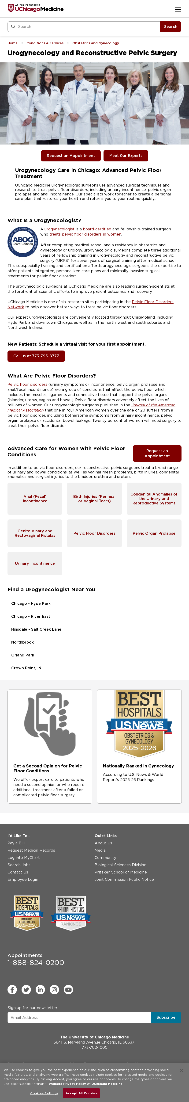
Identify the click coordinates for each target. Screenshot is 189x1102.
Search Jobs (18, 865)
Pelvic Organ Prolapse (154, 533)
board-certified (97, 229)
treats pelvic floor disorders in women (85, 234)
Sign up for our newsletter (32, 1008)
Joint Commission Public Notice (124, 879)
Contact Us (17, 872)
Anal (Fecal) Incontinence (35, 498)
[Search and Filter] (83, 26)
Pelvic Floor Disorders (94, 533)
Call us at (22, 356)
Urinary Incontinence (35, 563)
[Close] (181, 1070)
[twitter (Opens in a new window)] (26, 989)
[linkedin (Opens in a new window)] (40, 989)
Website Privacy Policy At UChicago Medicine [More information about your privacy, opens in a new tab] (85, 1084)
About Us (103, 843)
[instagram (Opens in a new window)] (54, 989)
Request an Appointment (71, 155)
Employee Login (22, 879)
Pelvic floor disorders (27, 384)
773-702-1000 (94, 1047)
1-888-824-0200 (35, 960)
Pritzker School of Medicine (121, 872)
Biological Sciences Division (120, 865)
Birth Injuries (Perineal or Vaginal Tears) (94, 498)
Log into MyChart (23, 857)
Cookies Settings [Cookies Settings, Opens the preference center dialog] (44, 1093)
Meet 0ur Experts (125, 155)
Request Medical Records (31, 850)
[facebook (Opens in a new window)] (12, 989)
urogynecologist (59, 229)
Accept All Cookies (81, 1093)
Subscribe (166, 1017)
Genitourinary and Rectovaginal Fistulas (35, 533)
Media (100, 850)
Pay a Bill (16, 843)
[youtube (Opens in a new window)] (68, 989)
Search (170, 26)
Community (105, 857)
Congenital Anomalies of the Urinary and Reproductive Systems (154, 498)
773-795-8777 (45, 356)
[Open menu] (178, 9)
